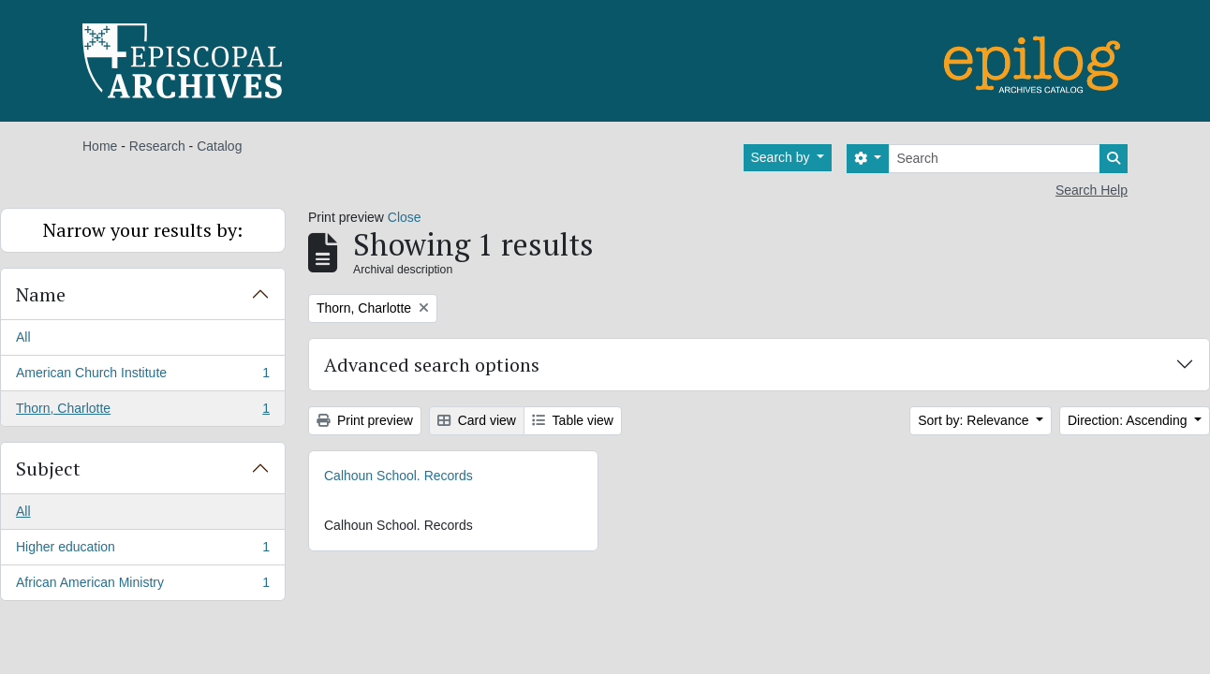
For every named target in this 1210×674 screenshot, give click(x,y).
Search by (782, 157)
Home (99, 146)
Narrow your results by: (143, 229)
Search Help (1091, 190)
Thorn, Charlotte (142, 412)
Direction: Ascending (1129, 420)
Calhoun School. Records (398, 475)
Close (404, 217)
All (23, 337)
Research (157, 146)
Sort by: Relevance (975, 420)
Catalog (219, 146)
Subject (48, 468)
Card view (476, 420)
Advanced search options (431, 364)
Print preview (365, 420)
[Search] (994, 158)
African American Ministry (142, 586)
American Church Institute (142, 376)
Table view (572, 420)
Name (41, 294)
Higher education (142, 550)
